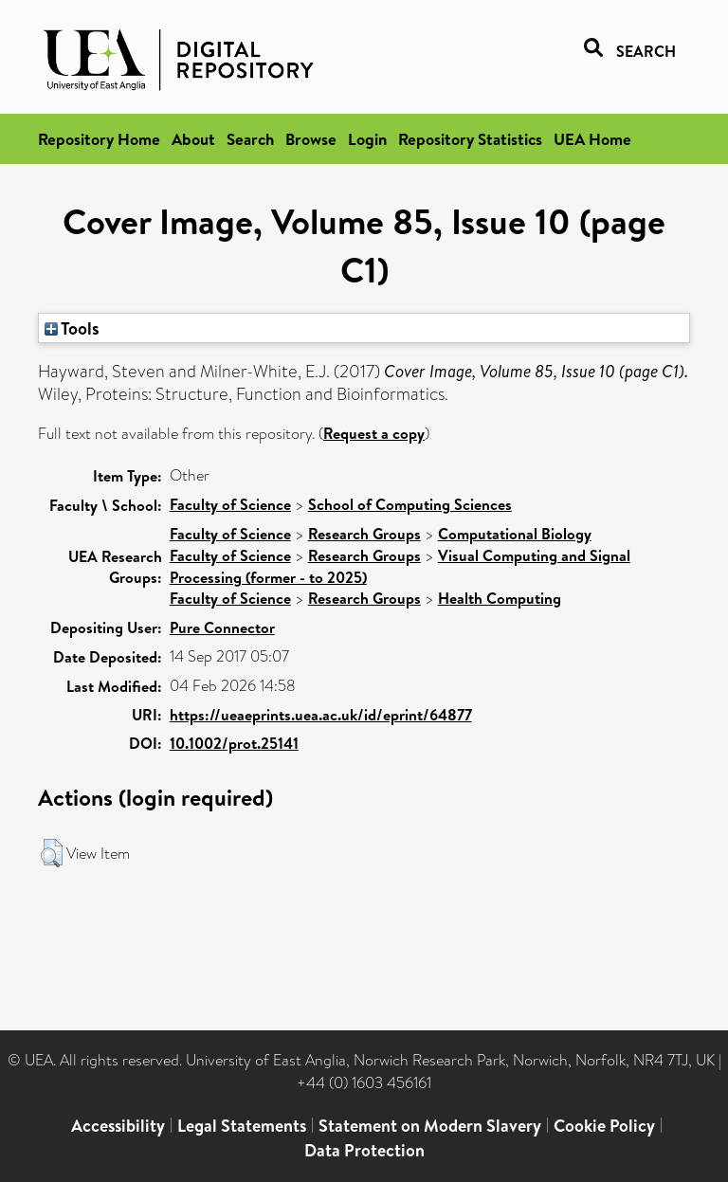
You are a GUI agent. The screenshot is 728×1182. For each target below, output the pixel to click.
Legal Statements (241, 1125)
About (193, 139)
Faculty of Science (230, 504)
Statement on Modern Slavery (429, 1125)
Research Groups (364, 533)
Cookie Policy (604, 1125)
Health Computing (499, 598)
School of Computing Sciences (410, 504)
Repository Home (99, 139)
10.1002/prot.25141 (234, 743)
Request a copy (374, 433)
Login (367, 139)
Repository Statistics (470, 139)
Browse (311, 139)
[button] (52, 853)
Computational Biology (515, 533)
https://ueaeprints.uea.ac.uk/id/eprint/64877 (321, 714)
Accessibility (118, 1125)
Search (250, 139)
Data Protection (364, 1150)
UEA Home (592, 139)
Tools (72, 328)
